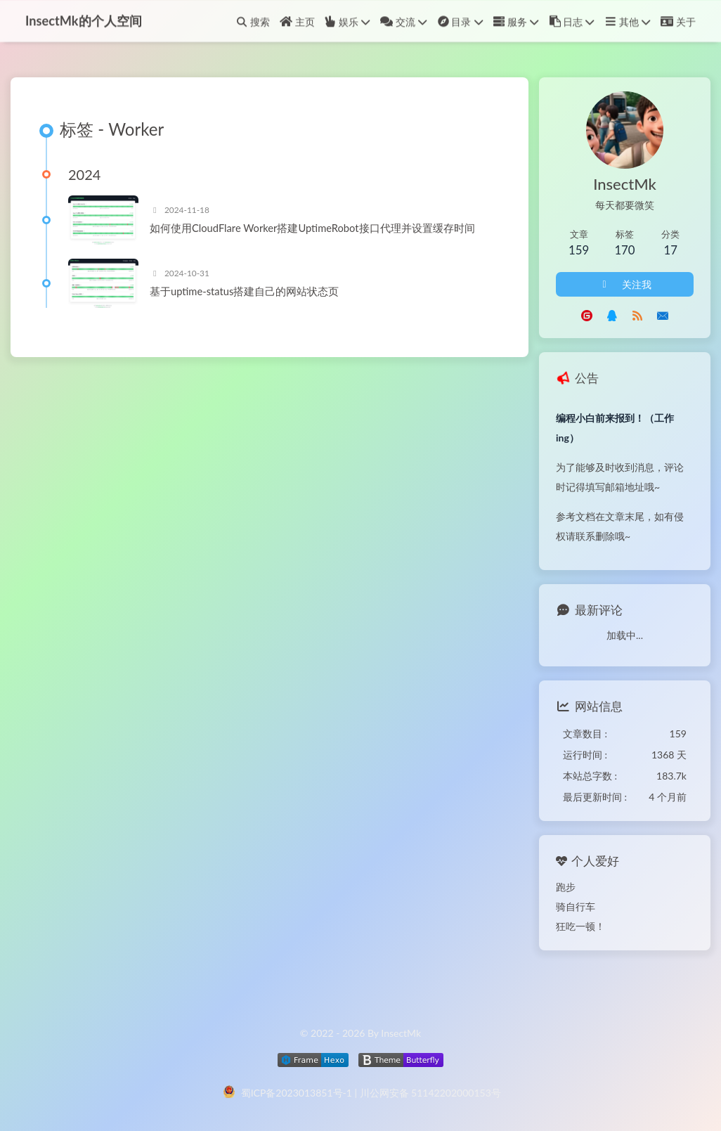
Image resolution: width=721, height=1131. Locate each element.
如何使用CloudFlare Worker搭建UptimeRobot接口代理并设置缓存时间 (312, 227)
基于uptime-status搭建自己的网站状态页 (244, 291)
